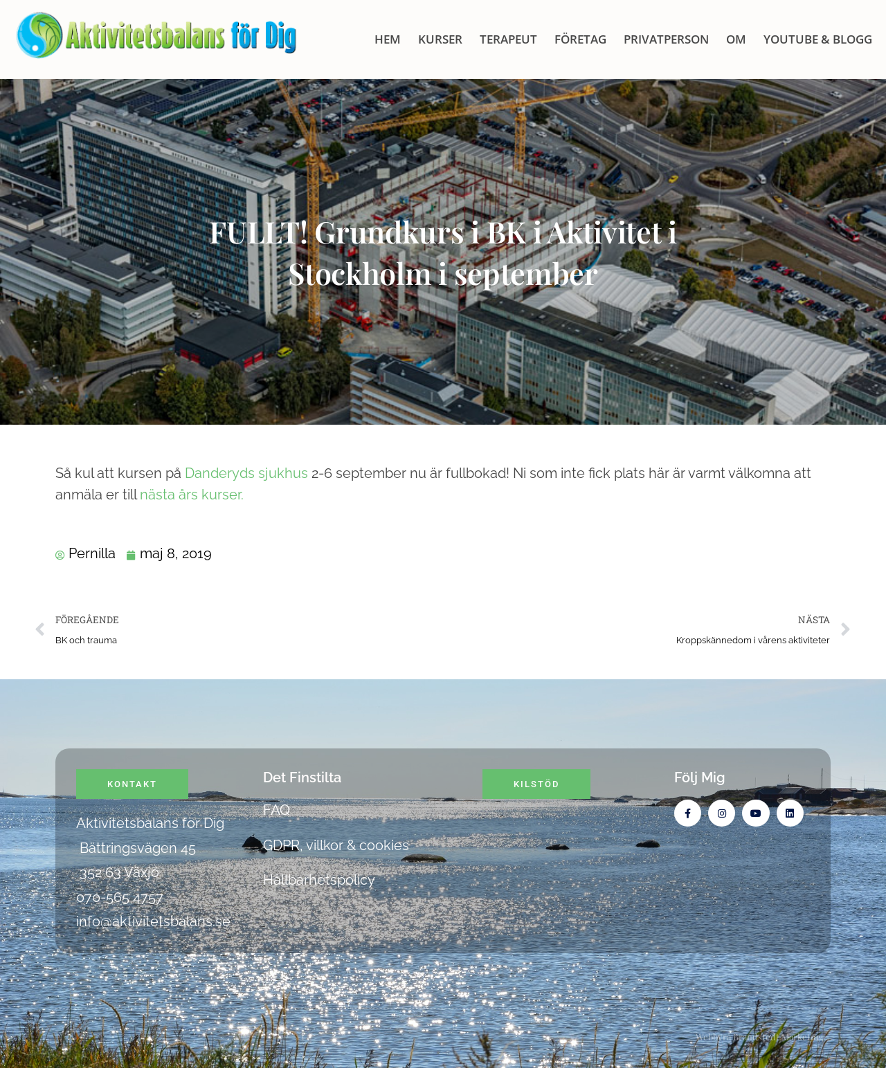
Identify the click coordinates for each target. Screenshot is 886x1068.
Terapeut (508, 39)
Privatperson (666, 39)
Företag (580, 39)
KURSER (440, 39)
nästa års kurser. (192, 494)
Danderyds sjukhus (246, 473)
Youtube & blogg (817, 39)
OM (736, 39)
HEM (387, 39)
